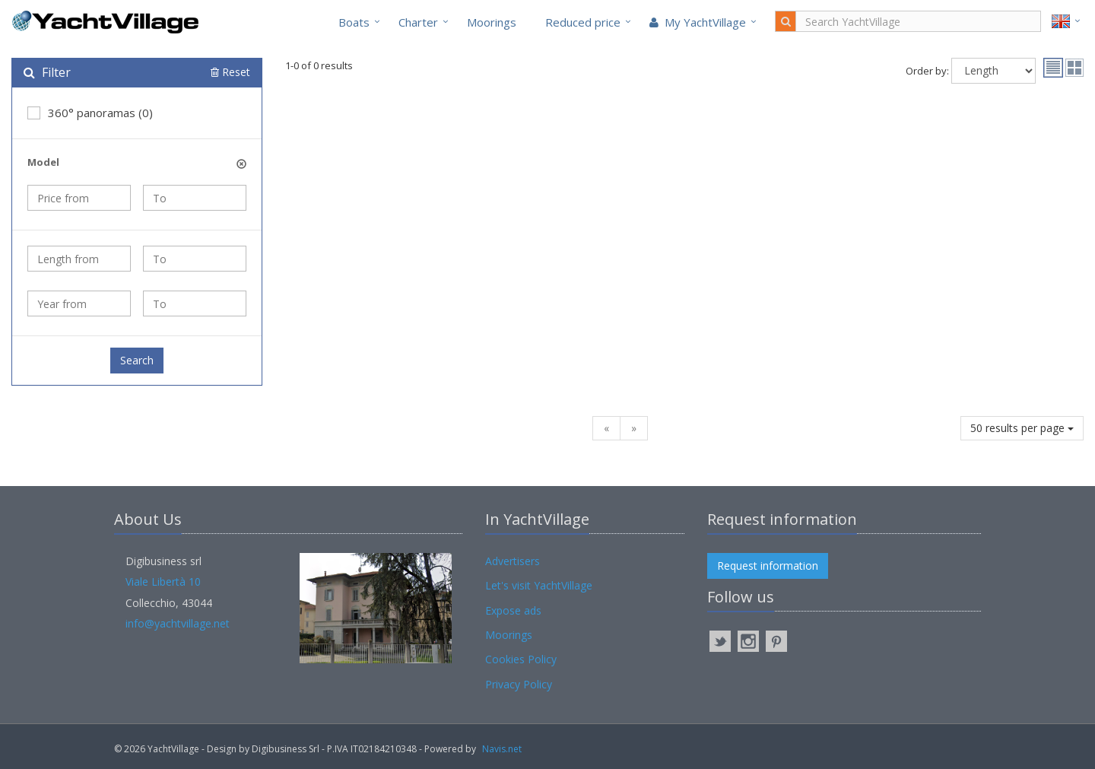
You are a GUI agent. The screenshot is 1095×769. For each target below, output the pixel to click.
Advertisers (512, 561)
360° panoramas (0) (90, 112)
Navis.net (502, 748)
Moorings (491, 22)
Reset (230, 72)
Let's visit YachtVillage (538, 585)
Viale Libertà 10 (163, 581)
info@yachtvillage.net (177, 623)
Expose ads (513, 610)
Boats (354, 22)
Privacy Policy (518, 684)
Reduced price (582, 22)
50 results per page (1022, 428)
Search (137, 360)
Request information (767, 565)
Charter (418, 22)
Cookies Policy (521, 659)
